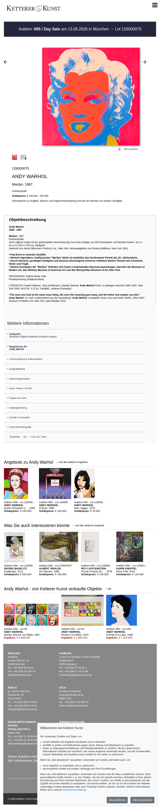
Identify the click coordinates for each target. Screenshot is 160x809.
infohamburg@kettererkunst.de (75, 675)
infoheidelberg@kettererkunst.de (25, 743)
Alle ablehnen (117, 800)
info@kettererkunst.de (19, 675)
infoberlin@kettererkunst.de (22, 709)
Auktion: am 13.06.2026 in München (64, 29)
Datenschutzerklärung (74, 789)
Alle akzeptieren (142, 800)
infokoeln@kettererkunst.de (73, 705)
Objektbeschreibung (27, 219)
